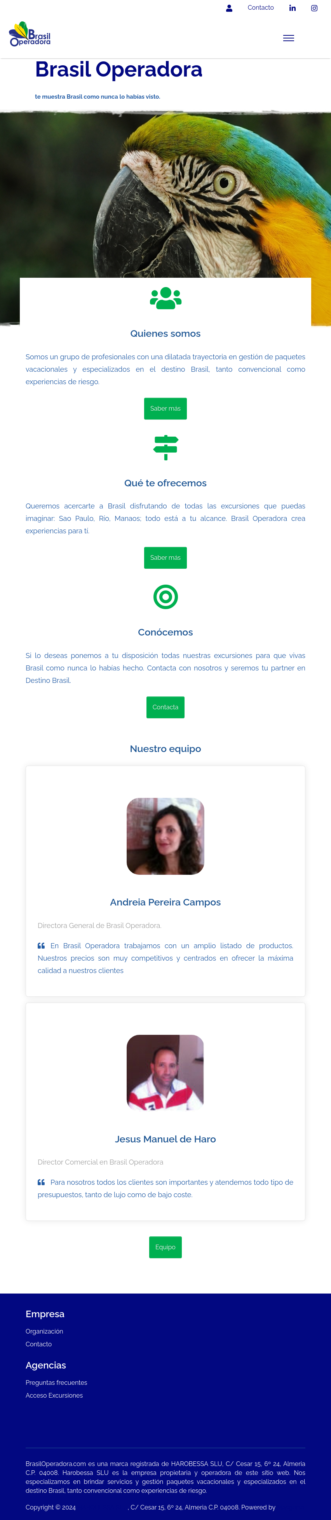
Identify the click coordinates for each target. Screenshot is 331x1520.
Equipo (165, 1247)
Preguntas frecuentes (56, 1382)
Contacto (39, 1344)
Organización (44, 1331)
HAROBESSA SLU (102, 1507)
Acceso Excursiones (54, 1395)
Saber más (165, 408)
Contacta (166, 707)
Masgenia (291, 1507)
